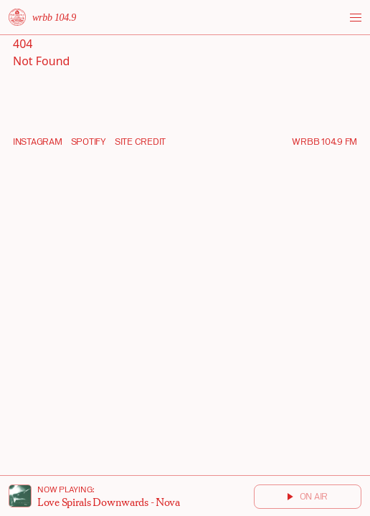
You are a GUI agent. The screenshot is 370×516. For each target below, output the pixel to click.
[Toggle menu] (355, 18)
